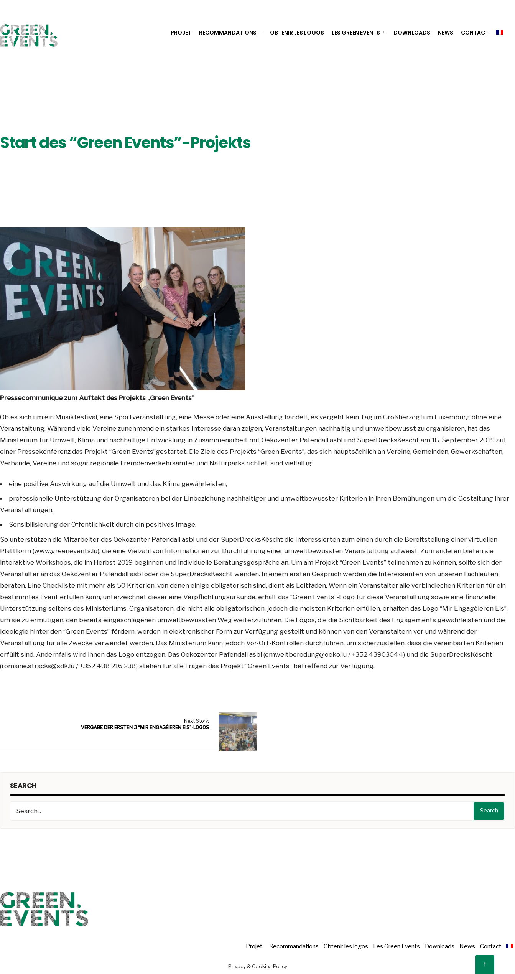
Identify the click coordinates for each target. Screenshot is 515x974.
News (445, 32)
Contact (475, 32)
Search (489, 810)
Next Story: (145, 724)
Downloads (411, 32)
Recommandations (228, 32)
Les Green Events (356, 32)
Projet (181, 32)
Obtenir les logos (297, 32)
